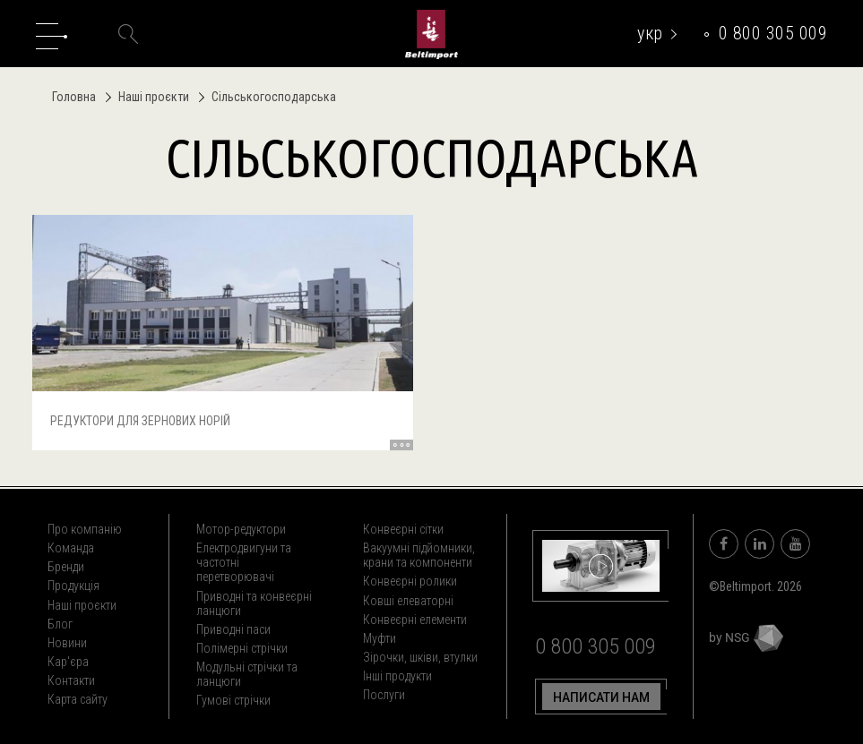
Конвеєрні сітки (403, 529)
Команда (70, 548)
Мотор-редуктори (241, 529)
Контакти (71, 680)
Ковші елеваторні (408, 601)
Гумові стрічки (233, 700)
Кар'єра (68, 661)
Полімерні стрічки (242, 648)
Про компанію (84, 529)
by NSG (746, 637)
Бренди (65, 567)
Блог (60, 624)
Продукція (73, 585)
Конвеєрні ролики (410, 581)
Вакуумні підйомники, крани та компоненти (419, 555)
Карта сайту (77, 699)
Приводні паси (233, 629)
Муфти (379, 638)
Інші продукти (397, 676)
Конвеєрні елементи (415, 619)
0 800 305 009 (773, 33)
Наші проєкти (149, 97)
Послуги (384, 695)
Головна (74, 97)
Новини (67, 643)
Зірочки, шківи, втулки (420, 657)
